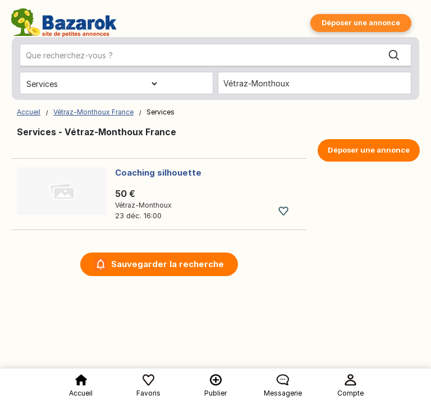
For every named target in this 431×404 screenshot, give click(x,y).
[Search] (394, 55)
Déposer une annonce (361, 23)
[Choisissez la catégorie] (91, 83)
